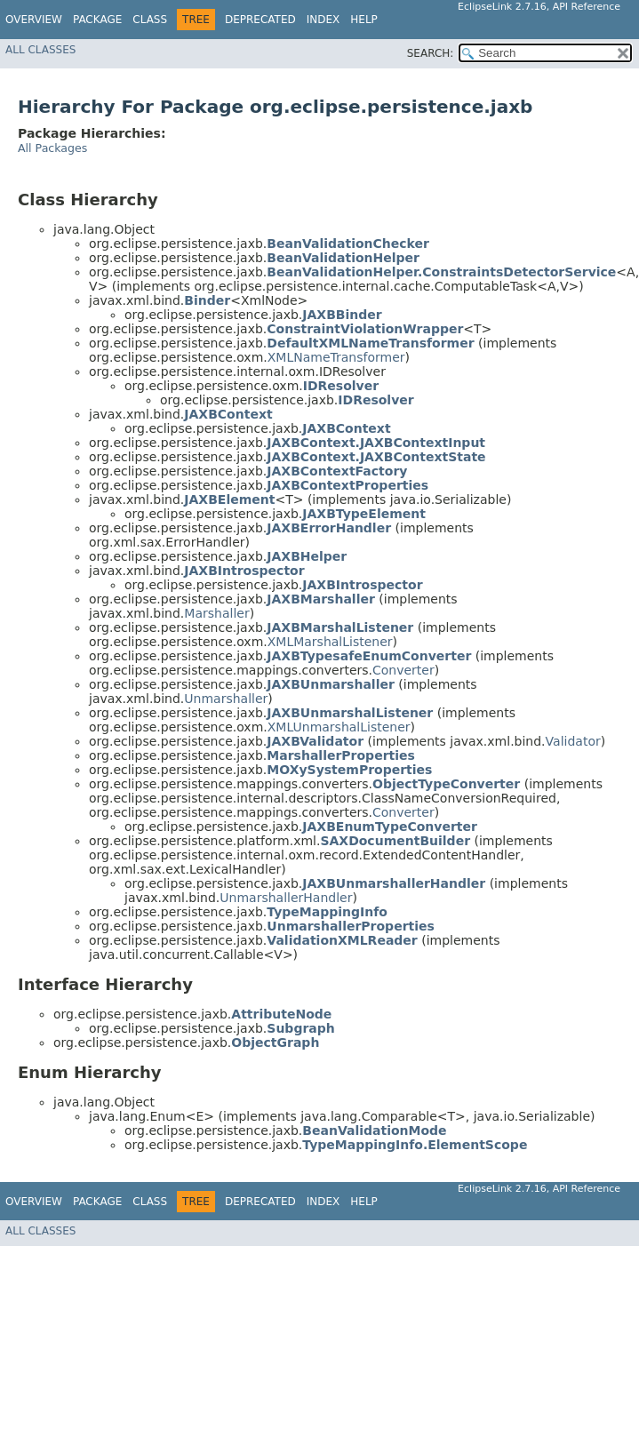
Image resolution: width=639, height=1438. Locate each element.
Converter (403, 670)
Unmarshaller (226, 698)
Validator (573, 741)
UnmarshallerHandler (286, 898)
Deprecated (260, 19)
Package (97, 19)
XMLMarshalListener (330, 642)
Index (323, 19)
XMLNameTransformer (336, 357)
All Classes (40, 50)
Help (364, 19)
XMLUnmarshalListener (339, 727)
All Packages (52, 148)
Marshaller (216, 613)
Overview (33, 19)
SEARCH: (430, 53)
